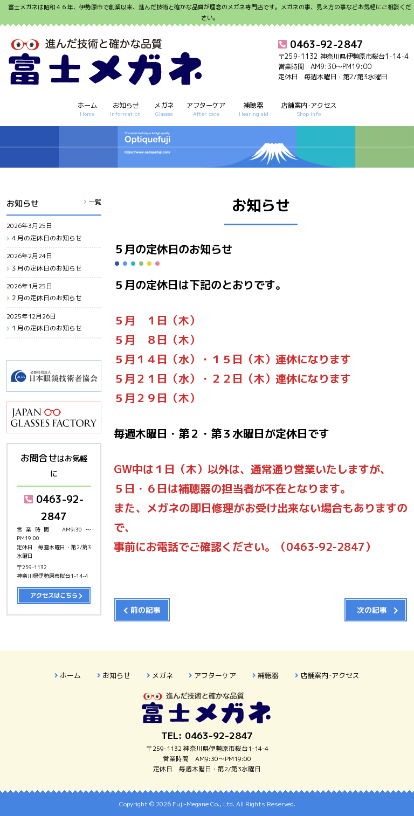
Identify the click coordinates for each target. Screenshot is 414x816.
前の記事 (145, 610)
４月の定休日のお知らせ (46, 238)
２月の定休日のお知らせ (46, 298)
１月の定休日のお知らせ (46, 328)
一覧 (94, 201)
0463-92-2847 (54, 507)
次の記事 (372, 610)
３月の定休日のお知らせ (46, 268)
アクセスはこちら (54, 595)
